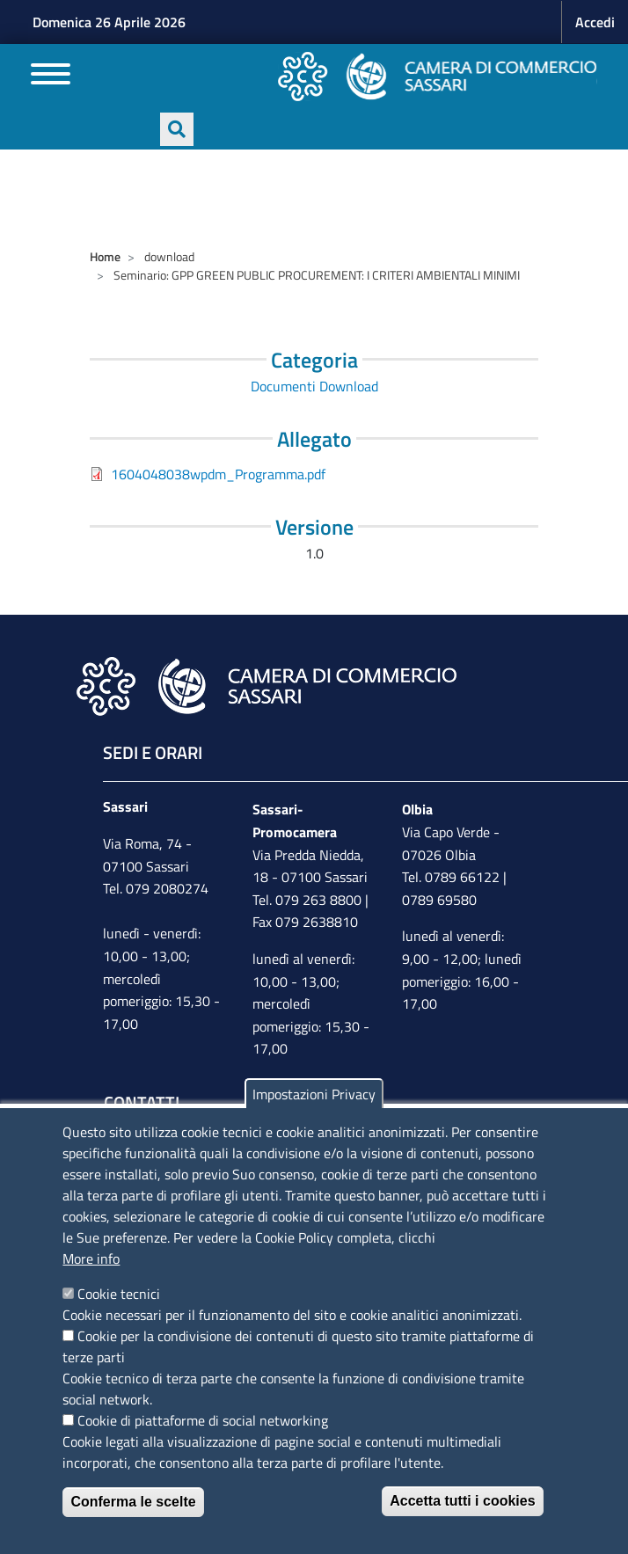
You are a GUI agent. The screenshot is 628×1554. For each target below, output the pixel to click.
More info (91, 1258)
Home (105, 256)
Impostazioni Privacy (314, 1094)
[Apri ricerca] (177, 129)
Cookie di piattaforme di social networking (202, 1420)
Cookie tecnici (118, 1293)
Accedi (595, 22)
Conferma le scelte (132, 1501)
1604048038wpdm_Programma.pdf (218, 474)
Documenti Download (314, 386)
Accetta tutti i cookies (462, 1500)
